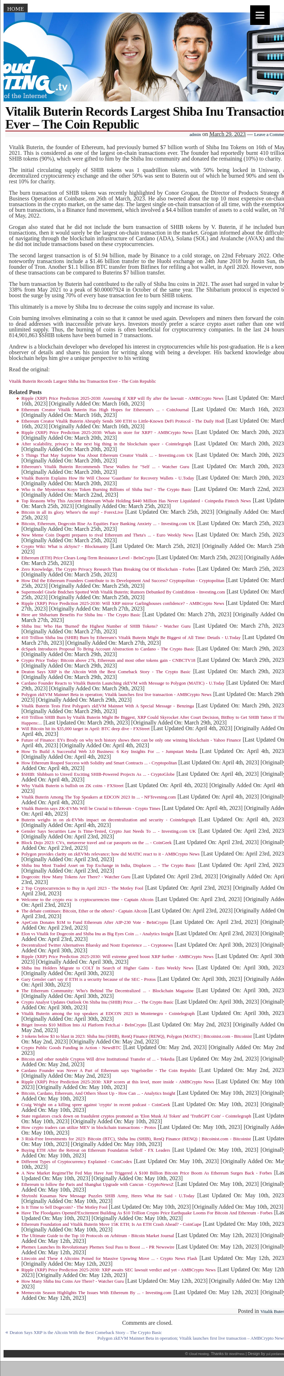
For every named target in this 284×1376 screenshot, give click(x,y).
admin (195, 134)
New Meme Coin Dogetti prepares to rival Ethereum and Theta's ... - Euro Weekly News (107, 535)
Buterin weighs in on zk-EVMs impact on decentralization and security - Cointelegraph (108, 819)
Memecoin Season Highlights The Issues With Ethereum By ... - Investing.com (96, 1292)
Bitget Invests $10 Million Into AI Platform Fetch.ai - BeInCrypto (83, 1024)
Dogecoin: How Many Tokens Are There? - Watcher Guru (75, 876)
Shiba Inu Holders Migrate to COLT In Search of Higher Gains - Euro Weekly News (107, 968)
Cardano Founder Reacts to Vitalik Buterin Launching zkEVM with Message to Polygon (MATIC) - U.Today (123, 683)
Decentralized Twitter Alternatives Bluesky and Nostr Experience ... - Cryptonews (97, 945)
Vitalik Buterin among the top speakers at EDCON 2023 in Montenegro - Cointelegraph (108, 1013)
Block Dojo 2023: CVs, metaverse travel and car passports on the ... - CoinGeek (96, 842)
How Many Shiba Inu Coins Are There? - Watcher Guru (72, 1281)
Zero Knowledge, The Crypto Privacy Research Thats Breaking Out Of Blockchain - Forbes (108, 569)
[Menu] (260, 15)
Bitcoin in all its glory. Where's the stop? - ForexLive (72, 512)
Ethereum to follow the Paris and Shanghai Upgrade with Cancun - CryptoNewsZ (97, 1184)
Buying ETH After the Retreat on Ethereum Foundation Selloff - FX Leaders (95, 1150)
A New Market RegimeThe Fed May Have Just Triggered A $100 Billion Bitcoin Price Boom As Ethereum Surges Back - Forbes (146, 1173)
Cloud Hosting (199, 1354)
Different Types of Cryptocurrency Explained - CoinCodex (76, 1161)
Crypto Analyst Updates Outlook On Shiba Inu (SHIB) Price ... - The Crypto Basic (97, 1002)
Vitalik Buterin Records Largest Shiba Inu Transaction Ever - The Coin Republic (82, 381)
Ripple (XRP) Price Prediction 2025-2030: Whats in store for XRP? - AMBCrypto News (107, 432)
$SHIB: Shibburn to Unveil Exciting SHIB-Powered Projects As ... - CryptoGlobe (98, 774)
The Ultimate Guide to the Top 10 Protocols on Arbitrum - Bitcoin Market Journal (97, 1235)
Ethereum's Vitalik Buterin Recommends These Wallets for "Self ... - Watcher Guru (105, 466)
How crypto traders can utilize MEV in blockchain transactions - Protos (88, 1127)
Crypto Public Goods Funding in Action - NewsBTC (71, 1047)
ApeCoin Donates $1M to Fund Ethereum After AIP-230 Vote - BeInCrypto (94, 922)
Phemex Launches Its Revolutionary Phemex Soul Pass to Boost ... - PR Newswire (97, 1247)
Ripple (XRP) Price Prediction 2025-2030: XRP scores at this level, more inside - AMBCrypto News (117, 1081)
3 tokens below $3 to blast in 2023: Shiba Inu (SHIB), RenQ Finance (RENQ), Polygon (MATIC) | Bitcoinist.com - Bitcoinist (136, 1036)
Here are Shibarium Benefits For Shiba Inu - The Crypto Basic (81, 614)
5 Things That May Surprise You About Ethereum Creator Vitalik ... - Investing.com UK (107, 455)
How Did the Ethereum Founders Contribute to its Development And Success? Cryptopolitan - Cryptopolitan (122, 580)
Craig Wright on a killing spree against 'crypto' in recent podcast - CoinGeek (95, 1104)
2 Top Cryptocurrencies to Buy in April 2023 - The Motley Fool (82, 888)
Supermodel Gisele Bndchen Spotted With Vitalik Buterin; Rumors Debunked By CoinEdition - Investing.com (123, 592)
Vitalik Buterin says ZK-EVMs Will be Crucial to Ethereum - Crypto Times (90, 808)
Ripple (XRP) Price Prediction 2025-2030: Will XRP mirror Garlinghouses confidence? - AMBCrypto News (122, 603)
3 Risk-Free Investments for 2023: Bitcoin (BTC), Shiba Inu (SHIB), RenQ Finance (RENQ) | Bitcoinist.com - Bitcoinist (136, 1138)
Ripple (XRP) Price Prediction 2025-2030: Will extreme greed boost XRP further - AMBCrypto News (117, 956)
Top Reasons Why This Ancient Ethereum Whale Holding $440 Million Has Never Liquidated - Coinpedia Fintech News (136, 500)
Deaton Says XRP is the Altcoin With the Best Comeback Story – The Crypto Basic (86, 1332)
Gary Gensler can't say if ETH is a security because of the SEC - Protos (88, 979)
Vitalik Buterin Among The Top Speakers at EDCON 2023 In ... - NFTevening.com (98, 797)
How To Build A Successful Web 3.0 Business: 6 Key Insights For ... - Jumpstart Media (109, 751)
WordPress (236, 1354)
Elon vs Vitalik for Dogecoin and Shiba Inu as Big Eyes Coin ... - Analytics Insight (97, 933)
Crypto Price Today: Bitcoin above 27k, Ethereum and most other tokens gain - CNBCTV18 (108, 660)
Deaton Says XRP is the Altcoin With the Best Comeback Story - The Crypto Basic (105, 671)
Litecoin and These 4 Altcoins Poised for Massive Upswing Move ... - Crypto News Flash (109, 1258)
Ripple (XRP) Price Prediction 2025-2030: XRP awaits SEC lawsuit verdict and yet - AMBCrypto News (118, 1269)
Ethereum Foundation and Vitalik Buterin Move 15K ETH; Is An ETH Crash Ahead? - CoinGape (111, 1224)
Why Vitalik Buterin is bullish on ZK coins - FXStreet (72, 785)
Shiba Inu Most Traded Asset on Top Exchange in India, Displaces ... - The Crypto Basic (108, 865)
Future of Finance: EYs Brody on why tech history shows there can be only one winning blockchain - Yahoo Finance (131, 740)
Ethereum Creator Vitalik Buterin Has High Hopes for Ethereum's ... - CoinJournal (105, 409)
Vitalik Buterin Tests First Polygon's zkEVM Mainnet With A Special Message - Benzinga (107, 705)
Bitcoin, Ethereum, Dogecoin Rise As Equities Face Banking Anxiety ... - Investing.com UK (108, 523)
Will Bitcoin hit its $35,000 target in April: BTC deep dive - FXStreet (85, 728)
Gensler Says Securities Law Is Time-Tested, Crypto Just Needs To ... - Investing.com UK (108, 831)
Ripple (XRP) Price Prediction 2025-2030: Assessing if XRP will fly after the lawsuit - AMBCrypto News (122, 398)
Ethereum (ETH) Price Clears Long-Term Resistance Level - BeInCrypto (88, 557)
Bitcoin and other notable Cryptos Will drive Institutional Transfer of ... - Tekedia (97, 1059)
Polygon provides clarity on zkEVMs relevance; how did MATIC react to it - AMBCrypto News (110, 854)
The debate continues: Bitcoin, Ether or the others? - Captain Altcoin (84, 911)
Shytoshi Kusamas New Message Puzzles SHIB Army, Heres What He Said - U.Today (108, 1195)
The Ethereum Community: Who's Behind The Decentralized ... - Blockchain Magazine (107, 990)
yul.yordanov (275, 1354)
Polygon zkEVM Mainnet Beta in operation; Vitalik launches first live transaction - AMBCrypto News (116, 694)
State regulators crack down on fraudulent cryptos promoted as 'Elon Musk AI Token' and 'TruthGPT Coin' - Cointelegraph (136, 1116)
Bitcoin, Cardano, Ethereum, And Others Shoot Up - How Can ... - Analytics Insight (98, 1093)
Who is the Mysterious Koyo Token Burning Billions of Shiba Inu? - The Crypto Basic (106, 489)
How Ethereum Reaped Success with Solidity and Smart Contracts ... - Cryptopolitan (99, 762)
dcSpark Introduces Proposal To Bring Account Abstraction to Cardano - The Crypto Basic (107, 649)
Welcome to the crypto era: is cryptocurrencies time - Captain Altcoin (87, 899)
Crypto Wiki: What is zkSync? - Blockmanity (64, 546)
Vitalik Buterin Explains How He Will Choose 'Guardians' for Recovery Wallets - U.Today (107, 478)
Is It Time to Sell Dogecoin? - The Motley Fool (64, 1207)
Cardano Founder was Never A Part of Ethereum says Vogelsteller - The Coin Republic (108, 1070)
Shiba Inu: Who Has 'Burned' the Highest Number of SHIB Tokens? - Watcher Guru (106, 626)
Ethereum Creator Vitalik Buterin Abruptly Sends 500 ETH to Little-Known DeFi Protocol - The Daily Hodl (122, 421)
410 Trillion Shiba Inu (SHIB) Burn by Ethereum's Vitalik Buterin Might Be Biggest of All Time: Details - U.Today (131, 637)
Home (15, 9)
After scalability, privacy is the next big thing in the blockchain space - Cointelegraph (106, 443)
